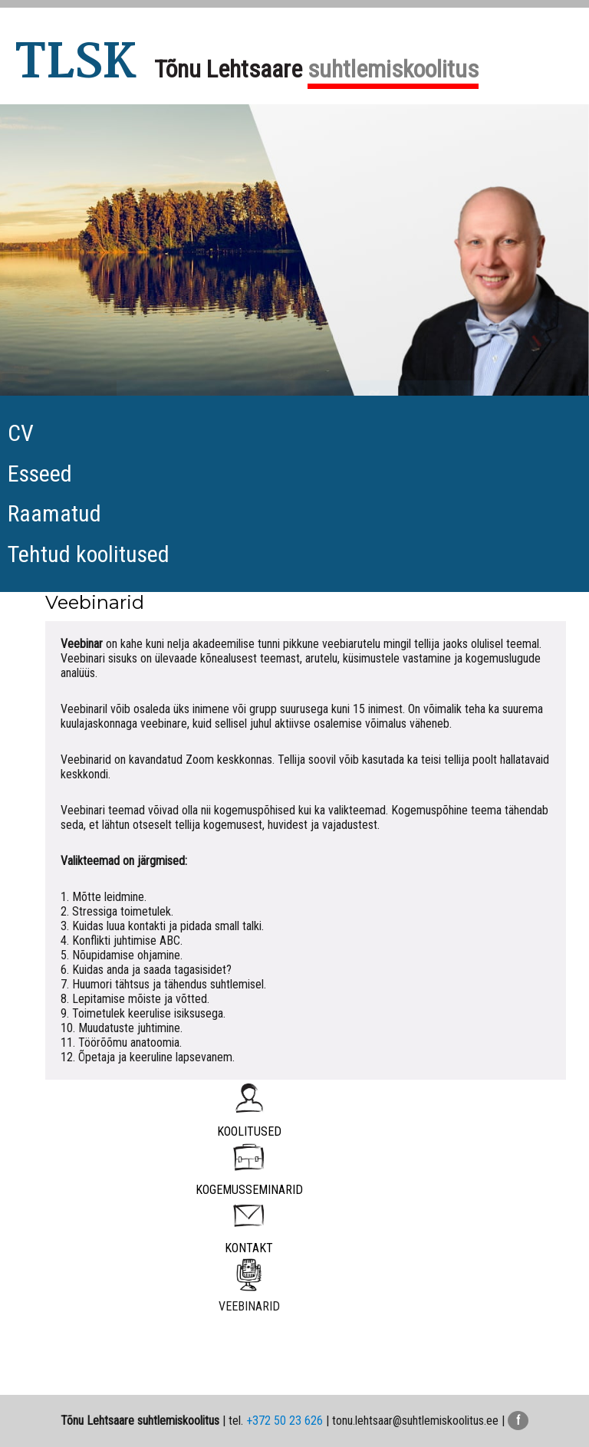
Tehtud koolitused (88, 554)
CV (21, 432)
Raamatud (54, 513)
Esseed (40, 473)
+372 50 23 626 (284, 1420)
